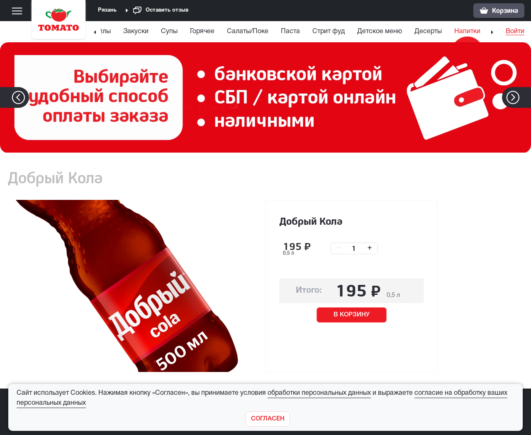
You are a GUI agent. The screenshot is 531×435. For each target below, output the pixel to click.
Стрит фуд (328, 31)
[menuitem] (101, 33)
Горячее (202, 31)
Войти (515, 31)
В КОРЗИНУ (352, 315)
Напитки (467, 31)
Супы (169, 31)
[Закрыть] (268, 419)
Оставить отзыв (160, 10)
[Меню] (17, 11)
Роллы (101, 31)
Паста (290, 31)
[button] (525, 97)
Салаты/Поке (247, 31)
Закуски (136, 31)
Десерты (428, 31)
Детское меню (379, 31)
